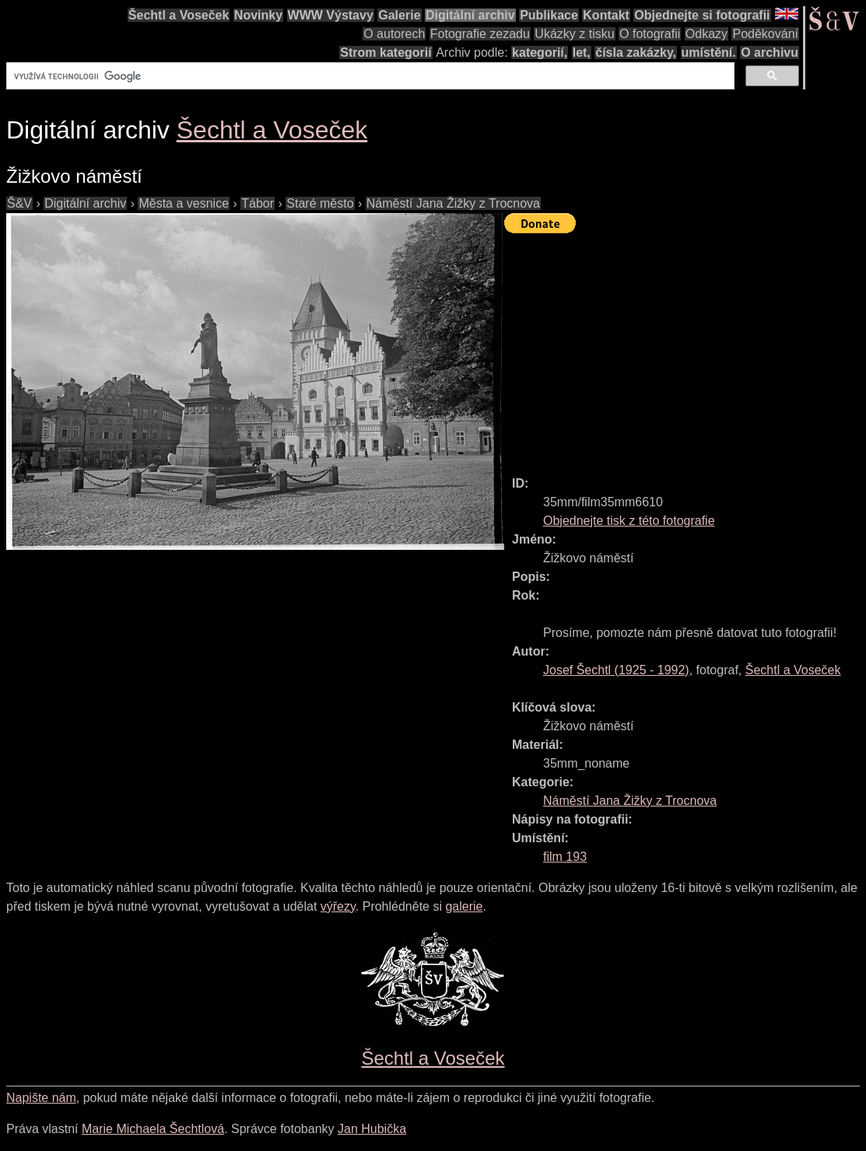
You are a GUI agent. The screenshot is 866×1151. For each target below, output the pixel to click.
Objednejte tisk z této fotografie (629, 520)
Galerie (399, 15)
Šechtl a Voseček (179, 15)
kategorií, (539, 52)
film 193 (565, 856)
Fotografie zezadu (480, 33)
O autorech (394, 33)
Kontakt (606, 15)
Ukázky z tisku (574, 33)
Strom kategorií (385, 52)
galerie (463, 906)
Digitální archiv (470, 15)
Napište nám (41, 1097)
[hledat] (369, 76)
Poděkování (765, 33)
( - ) (616, 670)
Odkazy (706, 33)
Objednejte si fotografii (702, 15)
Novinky (258, 15)
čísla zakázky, (635, 52)
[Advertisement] (685, 348)
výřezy (338, 906)
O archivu (769, 52)
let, (582, 52)
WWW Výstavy (330, 15)
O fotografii (649, 33)
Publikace (549, 15)
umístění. (709, 52)
